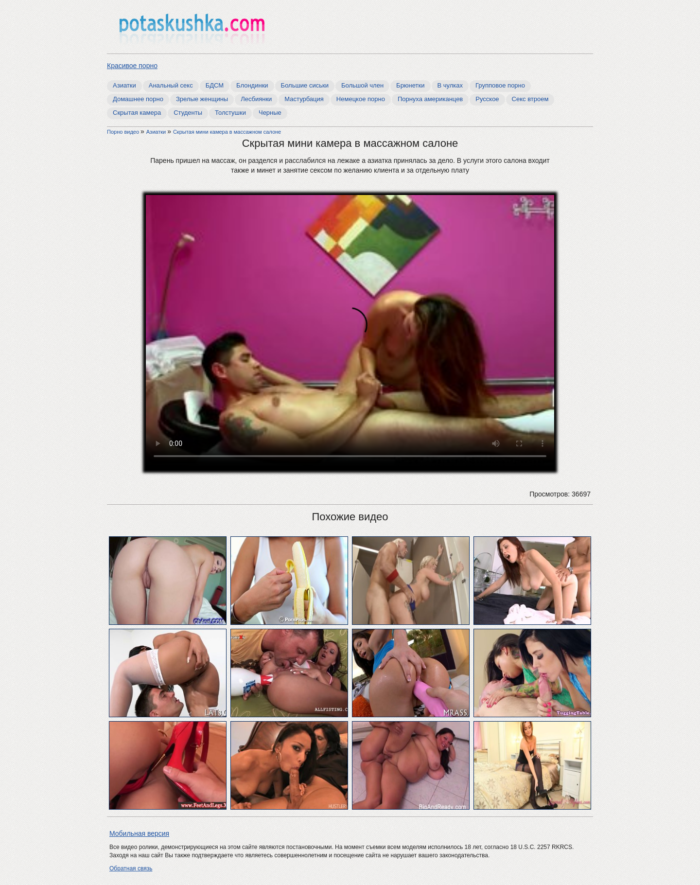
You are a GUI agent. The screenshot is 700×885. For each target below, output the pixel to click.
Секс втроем (530, 99)
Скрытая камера (137, 112)
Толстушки (230, 112)
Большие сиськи (305, 85)
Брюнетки (410, 85)
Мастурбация (304, 99)
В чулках (450, 85)
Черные (270, 112)
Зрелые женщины (202, 99)
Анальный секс (171, 85)
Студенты (188, 112)
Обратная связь (130, 868)
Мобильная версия (139, 833)
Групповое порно (500, 85)
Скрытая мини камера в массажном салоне (227, 132)
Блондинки (252, 85)
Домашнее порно (138, 99)
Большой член (362, 85)
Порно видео (123, 132)
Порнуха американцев (430, 99)
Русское (487, 99)
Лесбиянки (256, 99)
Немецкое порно (360, 99)
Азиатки (124, 85)
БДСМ (215, 85)
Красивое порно (132, 66)
